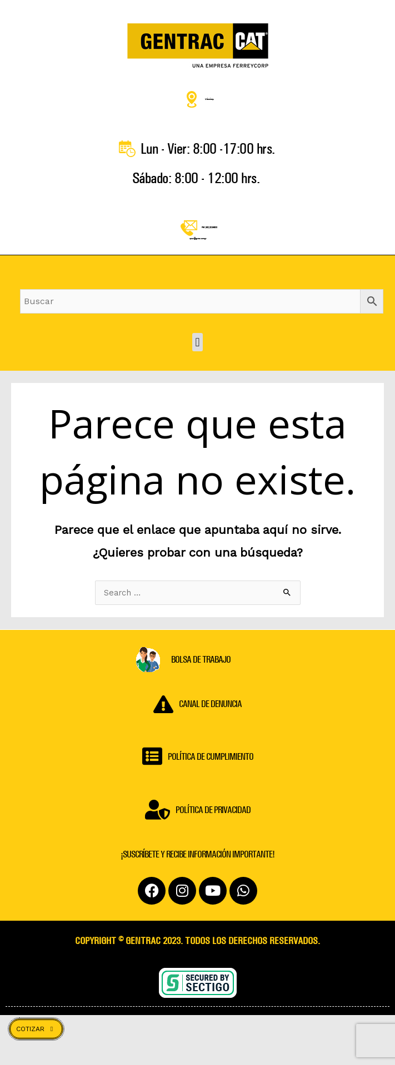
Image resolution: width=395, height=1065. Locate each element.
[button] (197, 392)
